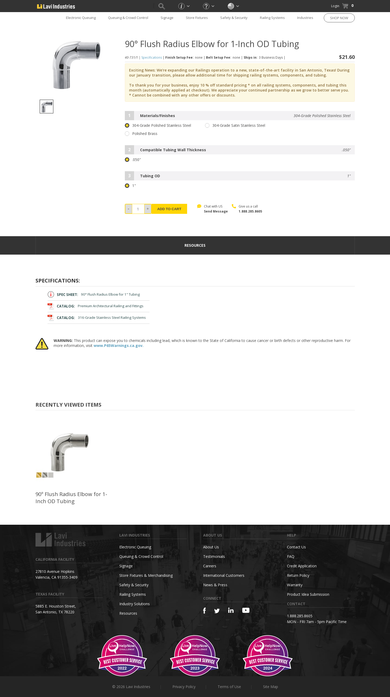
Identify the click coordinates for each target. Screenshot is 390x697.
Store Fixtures (197, 17)
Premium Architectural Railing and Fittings (96, 306)
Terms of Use (229, 686)
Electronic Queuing (81, 17)
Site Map (270, 686)
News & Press (215, 584)
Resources (128, 613)
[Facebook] (204, 611)
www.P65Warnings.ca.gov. (118, 345)
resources (195, 245)
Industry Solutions (134, 603)
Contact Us (296, 546)
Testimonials (214, 556)
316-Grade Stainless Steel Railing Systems (97, 317)
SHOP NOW (339, 18)
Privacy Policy (184, 686)
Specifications (151, 57)
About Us (211, 546)
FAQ (290, 556)
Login (335, 6)
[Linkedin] (231, 610)
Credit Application (302, 565)
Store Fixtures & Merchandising (146, 575)
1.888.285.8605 (250, 211)
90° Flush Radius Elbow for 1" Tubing (94, 294)
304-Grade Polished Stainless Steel (158, 125)
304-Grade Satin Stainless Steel (235, 125)
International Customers (223, 575)
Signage (167, 17)
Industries (305, 17)
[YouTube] (246, 610)
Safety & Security (234, 17)
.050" (133, 159)
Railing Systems (272, 17)
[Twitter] (217, 611)
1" (130, 185)
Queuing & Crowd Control (128, 17)
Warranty (294, 584)
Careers (209, 565)
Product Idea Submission (308, 594)
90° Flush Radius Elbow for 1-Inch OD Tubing (71, 498)
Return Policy (298, 575)
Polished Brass (141, 133)
